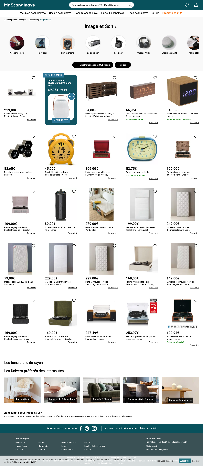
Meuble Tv (20, 442)
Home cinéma (67, 57)
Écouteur (118, 57)
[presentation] (196, 45)
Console (19, 449)
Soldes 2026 (164, 442)
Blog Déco (163, 449)
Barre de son (93, 57)
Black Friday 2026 (179, 442)
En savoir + (31, 119)
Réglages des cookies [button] (166, 461)
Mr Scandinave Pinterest (87, 428)
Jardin (153, 13)
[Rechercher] (130, 5)
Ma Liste (172, 5)
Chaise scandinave (61, 13)
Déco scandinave (136, 13)
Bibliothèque (67, 449)
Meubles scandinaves (35, 13)
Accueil (7, 20)
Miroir (64, 446)
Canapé (87, 449)
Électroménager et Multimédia (25, 20)
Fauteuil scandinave (112, 13)
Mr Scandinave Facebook (81, 428)
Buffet (87, 442)
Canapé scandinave (86, 13)
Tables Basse (21, 446)
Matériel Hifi (194, 57)
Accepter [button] (184, 460)
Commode (43, 446)
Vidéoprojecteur (17, 57)
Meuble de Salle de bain (94, 446)
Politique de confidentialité (24, 462)
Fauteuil (42, 449)
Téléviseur (42, 57)
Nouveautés (151, 449)
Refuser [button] (195, 461)
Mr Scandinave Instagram (94, 428)
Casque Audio (143, 57)
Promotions (151, 442)
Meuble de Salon (68, 442)
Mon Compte (190, 5)
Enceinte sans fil (169, 57)
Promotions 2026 (170, 13)
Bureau (41, 442)
